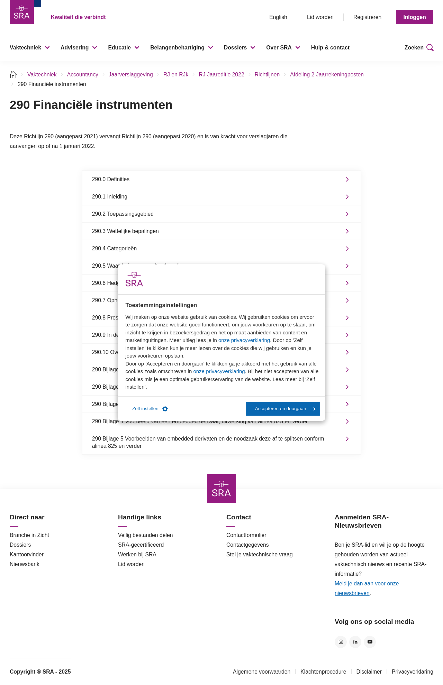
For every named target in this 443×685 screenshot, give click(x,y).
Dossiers (235, 47)
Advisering (75, 47)
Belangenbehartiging (177, 47)
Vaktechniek (25, 47)
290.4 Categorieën (114, 248)
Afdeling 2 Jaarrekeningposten (327, 74)
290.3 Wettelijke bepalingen (125, 231)
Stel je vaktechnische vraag (259, 554)
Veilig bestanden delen (145, 535)
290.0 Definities (111, 179)
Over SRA (279, 47)
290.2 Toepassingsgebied (123, 214)
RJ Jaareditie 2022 (221, 74)
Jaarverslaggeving (131, 74)
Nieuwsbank (24, 564)
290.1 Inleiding (109, 197)
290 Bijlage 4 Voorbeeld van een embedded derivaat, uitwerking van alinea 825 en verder (200, 421)
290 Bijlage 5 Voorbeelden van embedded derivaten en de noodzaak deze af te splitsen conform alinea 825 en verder (208, 442)
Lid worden (320, 17)
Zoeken (414, 47)
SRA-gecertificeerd (141, 545)
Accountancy (82, 74)
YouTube (370, 642)
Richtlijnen (267, 74)
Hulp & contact (330, 47)
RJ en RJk (176, 74)
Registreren (367, 17)
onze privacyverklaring (244, 340)
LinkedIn (355, 642)
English (278, 17)
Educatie (119, 47)
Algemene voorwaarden (261, 672)
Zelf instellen (150, 408)
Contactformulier (246, 535)
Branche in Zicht (29, 535)
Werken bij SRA (137, 554)
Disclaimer (369, 672)
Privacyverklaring (412, 672)
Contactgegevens (247, 545)
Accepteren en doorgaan (285, 408)
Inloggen (414, 17)
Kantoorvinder (27, 554)
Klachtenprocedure (323, 672)
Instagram (341, 642)
